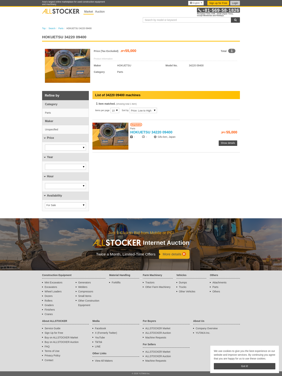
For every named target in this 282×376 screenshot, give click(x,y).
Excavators (51, 287)
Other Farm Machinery (157, 287)
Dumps (183, 282)
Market (88, 11)
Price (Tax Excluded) (106, 51)
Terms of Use (52, 351)
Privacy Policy (52, 355)
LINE (98, 346)
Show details (228, 143)
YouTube (100, 337)
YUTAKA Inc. (203, 332)
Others (216, 291)
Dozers (49, 296)
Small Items (84, 296)
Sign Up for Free (54, 332)
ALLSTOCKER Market (157, 328)
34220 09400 (151, 132)
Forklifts (116, 282)
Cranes (49, 314)
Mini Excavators (53, 282)
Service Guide (52, 328)
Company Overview (207, 328)
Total (223, 51)
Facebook (100, 328)
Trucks (182, 287)
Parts (215, 287)
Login (235, 3)
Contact (49, 360)
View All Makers (104, 360)
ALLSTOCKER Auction (158, 332)
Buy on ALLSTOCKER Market (61, 337)
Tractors (149, 282)
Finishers (50, 309)
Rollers (49, 300)
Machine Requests (155, 337)
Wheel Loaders (53, 291)
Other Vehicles (187, 291)
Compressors (85, 291)
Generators (84, 282)
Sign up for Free (218, 3)
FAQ (47, 346)
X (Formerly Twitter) (106, 332)
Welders (82, 287)
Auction (100, 11)
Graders (49, 305)
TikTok (98, 342)
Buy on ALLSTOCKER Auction (62, 342)
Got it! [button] (244, 366)
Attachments (219, 282)
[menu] (196, 3)
